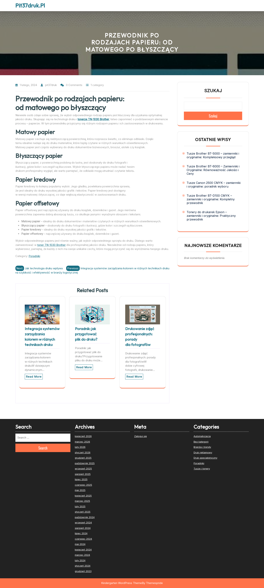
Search (42, 448)
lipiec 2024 (81, 533)
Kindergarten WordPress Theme (121, 583)
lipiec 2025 (81, 479)
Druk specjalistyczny (205, 457)
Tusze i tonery (202, 468)
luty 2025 (80, 506)
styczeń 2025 (82, 511)
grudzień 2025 (83, 457)
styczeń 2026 (82, 452)
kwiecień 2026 (83, 436)
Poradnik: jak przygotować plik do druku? (86, 334)
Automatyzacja (202, 436)
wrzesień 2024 (83, 522)
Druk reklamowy (203, 452)
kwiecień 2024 (83, 549)
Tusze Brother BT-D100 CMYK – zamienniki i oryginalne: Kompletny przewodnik (211, 199)
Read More (34, 376)
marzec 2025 (82, 500)
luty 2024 (80, 560)
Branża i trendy (202, 446)
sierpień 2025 (83, 474)
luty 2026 (80, 446)
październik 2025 (85, 463)
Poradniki (34, 256)
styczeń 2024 (82, 565)
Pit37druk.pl (30, 5)
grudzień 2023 (83, 571)
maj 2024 (80, 544)
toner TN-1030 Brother (51, 245)
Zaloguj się (140, 436)
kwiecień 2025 (83, 495)
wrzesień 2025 (83, 468)
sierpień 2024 (83, 528)
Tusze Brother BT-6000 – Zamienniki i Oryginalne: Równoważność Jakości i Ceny (213, 169)
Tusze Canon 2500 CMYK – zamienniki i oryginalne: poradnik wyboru (214, 184)
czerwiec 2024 (83, 538)
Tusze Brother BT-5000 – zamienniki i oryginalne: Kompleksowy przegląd (213, 155)
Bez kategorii (201, 441)
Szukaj (213, 90)
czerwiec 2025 (83, 484)
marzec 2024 (82, 554)
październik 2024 (85, 517)
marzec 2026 (82, 441)
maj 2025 (80, 490)
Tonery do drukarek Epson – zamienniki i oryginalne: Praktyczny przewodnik (211, 215)
